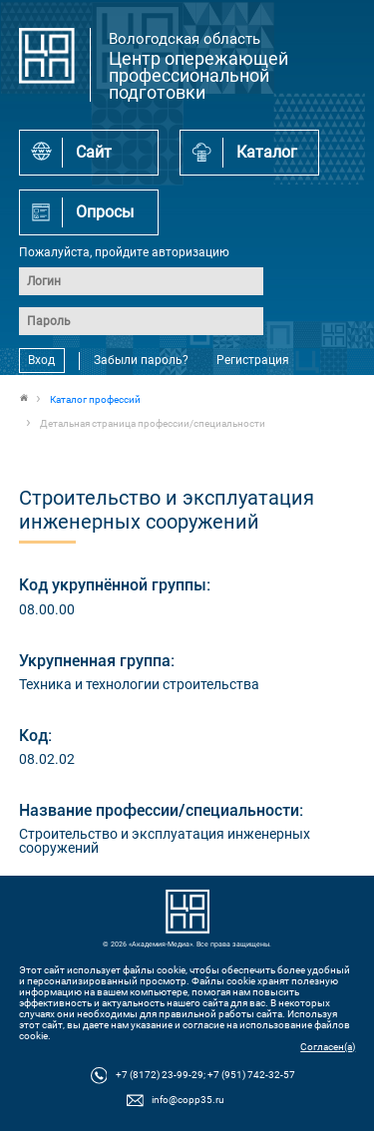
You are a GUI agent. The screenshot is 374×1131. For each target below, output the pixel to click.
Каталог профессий (95, 399)
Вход (41, 360)
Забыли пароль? (141, 360)
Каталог (266, 152)
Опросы (105, 211)
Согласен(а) (327, 1046)
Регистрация (252, 360)
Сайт (94, 152)
